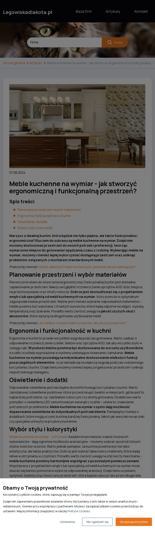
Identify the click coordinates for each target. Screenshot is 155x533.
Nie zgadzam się (97, 522)
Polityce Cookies (79, 511)
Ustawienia (67, 522)
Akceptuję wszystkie (134, 522)
